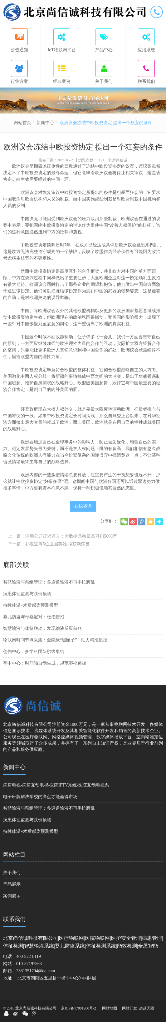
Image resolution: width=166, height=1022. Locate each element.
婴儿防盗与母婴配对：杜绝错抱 (33, 617)
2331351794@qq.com (35, 971)
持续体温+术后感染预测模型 (30, 605)
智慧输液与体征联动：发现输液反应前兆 (42, 628)
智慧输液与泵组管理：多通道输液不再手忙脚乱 (49, 582)
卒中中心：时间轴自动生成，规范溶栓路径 (44, 663)
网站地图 (109, 1008)
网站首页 (22, 122)
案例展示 (12, 895)
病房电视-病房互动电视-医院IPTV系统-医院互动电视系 (56, 785)
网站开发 (129, 1008)
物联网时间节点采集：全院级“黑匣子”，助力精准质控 (55, 640)
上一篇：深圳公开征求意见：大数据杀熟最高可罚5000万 (62, 536)
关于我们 (12, 872)
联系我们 (14, 919)
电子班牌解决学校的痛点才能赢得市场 (40, 796)
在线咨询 (83, 506)
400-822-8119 (28, 956)
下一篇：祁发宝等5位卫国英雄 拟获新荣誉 (49, 544)
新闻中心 (45, 122)
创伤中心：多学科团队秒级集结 (33, 651)
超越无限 (146, 1008)
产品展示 (12, 884)
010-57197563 (29, 963)
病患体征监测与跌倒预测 (27, 593)
